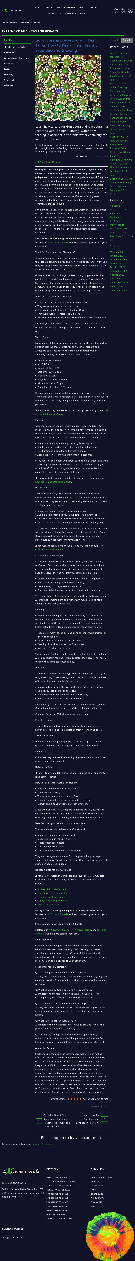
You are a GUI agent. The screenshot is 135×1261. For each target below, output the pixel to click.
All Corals (115, 205)
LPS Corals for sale (57, 1194)
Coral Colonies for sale (60, 1185)
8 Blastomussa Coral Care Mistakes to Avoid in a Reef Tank (121, 106)
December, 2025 (118, 259)
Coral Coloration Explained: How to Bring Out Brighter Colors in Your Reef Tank (120, 72)
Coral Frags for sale (58, 1190)
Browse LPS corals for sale (51, 889)
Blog (82, 13)
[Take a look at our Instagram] (8, 1237)
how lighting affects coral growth (53, 481)
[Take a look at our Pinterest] (22, 1237)
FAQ (81, 7)
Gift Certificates (55, 1214)
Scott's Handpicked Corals (61, 1181)
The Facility (54, 13)
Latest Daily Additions (59, 1218)
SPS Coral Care (118, 232)
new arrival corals (81, 929)
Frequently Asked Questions (17, 58)
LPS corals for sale (58, 242)
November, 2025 (119, 263)
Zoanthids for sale (57, 1202)
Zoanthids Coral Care (121, 236)
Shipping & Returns (101, 1177)
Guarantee (69, 7)
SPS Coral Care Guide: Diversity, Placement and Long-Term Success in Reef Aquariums (120, 91)
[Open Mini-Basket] (123, 10)
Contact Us (9, 80)
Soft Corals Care (118, 228)
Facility (7, 69)
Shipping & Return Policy (15, 47)
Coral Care (93, 7)
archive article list (119, 290)
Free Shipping (52, 7)
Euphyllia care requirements (52, 900)
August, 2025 (117, 274)
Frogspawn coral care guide (52, 893)
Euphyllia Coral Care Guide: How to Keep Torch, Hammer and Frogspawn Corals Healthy (121, 186)
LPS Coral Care (118, 209)
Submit (127, 40)
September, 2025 (119, 270)
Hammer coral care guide (51, 897)
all (111, 240)
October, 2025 (117, 267)
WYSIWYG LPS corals (60, 929)
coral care (95, 1106)
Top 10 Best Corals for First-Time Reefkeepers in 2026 (121, 57)
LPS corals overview (48, 904)
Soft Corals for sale (58, 1206)
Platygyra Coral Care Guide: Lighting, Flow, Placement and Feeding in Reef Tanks (121, 167)
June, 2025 (115, 282)
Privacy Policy (10, 85)
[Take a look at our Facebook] (3, 1237)
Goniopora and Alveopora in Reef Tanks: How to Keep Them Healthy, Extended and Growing (66, 45)
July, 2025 (115, 278)
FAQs (93, 1190)
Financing (70, 13)
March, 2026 (116, 251)
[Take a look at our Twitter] (17, 1237)
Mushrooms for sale (58, 1210)
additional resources (43, 1144)
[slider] (74, 1098)
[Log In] (130, 10)
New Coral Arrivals (57, 1177)
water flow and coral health (50, 549)
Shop (37, 7)
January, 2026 (117, 255)
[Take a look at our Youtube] (13, 1237)
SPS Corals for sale (57, 1198)
